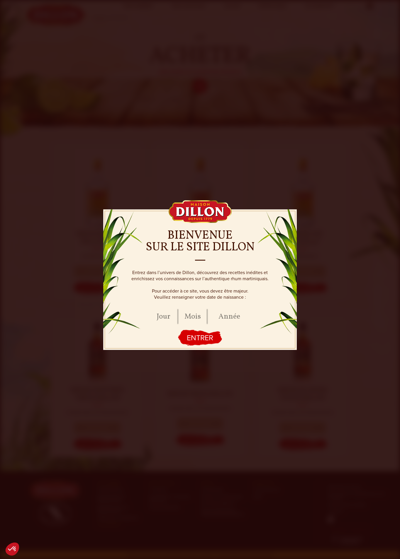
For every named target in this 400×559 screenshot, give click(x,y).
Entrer (200, 337)
